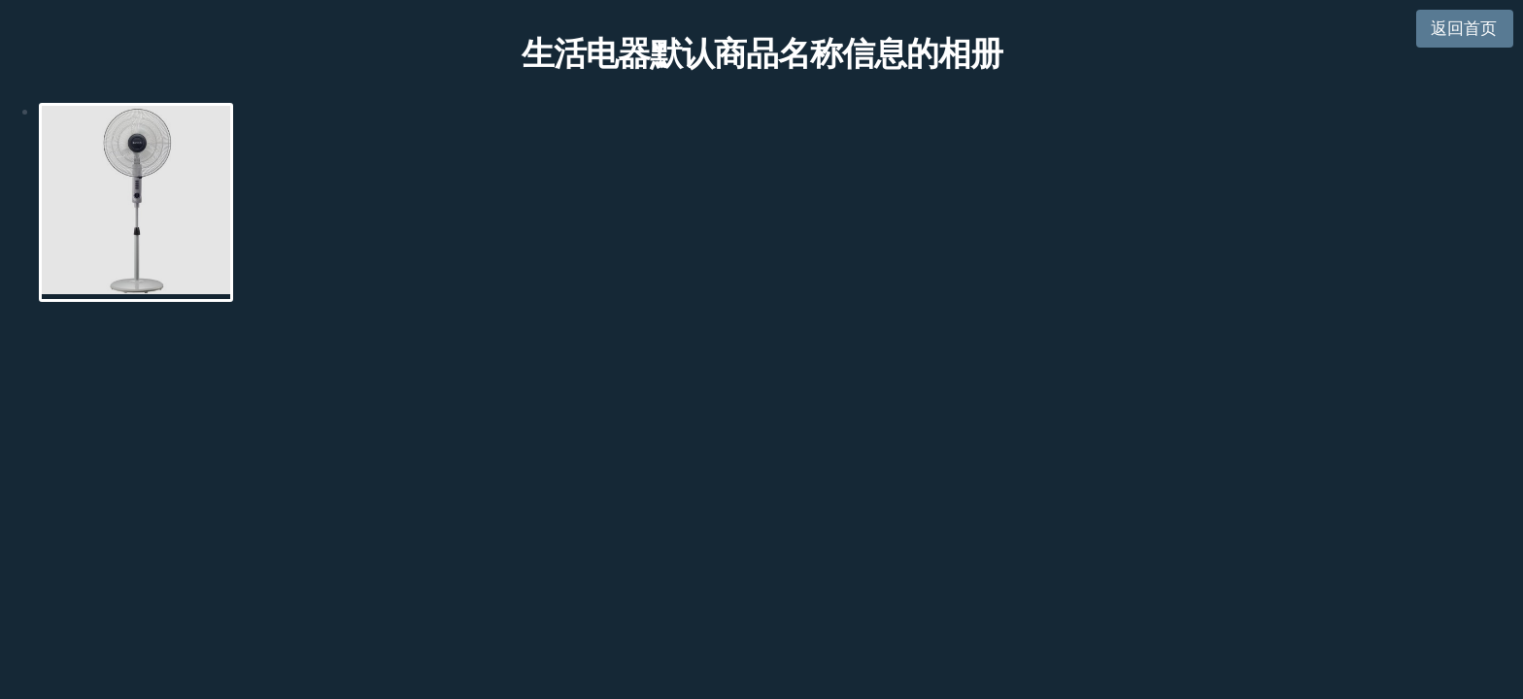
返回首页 (1464, 28)
